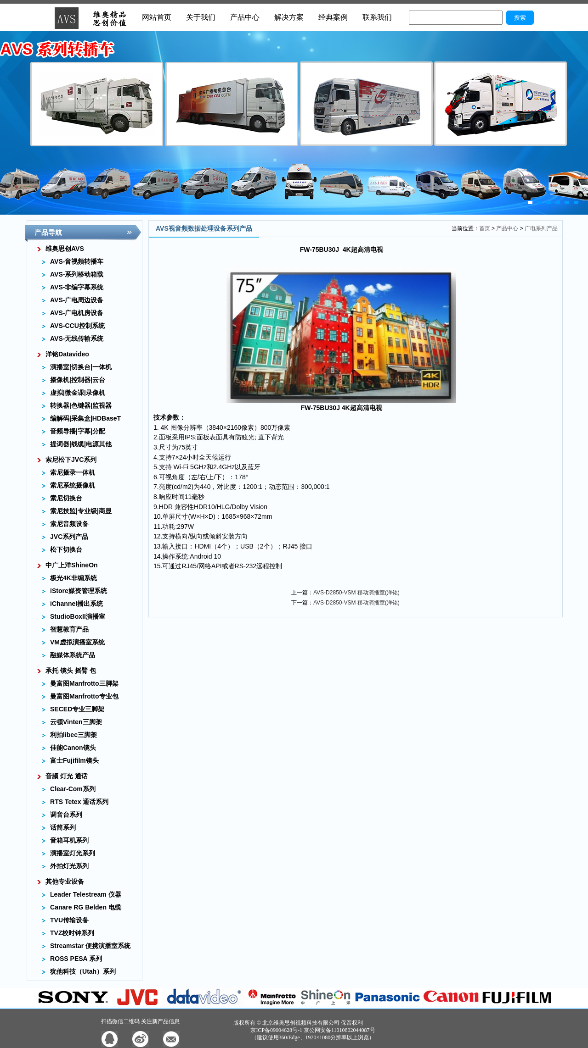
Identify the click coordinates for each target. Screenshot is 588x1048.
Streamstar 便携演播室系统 (90, 945)
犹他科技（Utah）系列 (83, 971)
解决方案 (289, 17)
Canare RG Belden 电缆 (85, 907)
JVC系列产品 (69, 536)
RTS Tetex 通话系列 (79, 801)
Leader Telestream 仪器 (85, 894)
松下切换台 (66, 549)
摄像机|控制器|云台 (77, 379)
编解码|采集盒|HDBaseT (85, 418)
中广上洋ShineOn (71, 565)
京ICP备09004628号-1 (276, 1030)
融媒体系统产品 (72, 655)
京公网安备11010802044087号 (339, 1030)
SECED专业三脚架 (77, 709)
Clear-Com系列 (73, 789)
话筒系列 (63, 827)
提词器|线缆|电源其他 (81, 444)
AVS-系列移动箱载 (76, 274)
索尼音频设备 (69, 523)
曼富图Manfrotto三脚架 (84, 683)
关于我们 (200, 17)
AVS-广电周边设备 (76, 300)
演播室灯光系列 (72, 853)
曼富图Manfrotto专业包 (84, 696)
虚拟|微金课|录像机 (77, 392)
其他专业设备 (64, 881)
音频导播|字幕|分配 (77, 431)
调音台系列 (66, 814)
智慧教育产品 (69, 629)
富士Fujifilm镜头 (74, 760)
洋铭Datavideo (67, 354)
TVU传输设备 (69, 920)
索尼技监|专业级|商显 (81, 511)
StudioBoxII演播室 (77, 616)
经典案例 (333, 17)
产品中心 (245, 17)
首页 (484, 228)
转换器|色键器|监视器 (81, 405)
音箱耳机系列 (69, 840)
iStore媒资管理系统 (78, 590)
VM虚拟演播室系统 (77, 642)
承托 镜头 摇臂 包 (70, 670)
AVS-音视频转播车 (76, 261)
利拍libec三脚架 (73, 734)
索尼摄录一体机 (72, 472)
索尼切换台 (66, 498)
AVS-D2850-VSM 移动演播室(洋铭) (356, 592)
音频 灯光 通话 (66, 776)
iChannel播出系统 (76, 603)
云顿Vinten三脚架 (76, 722)
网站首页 (156, 17)
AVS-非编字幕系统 (76, 287)
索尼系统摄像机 (72, 485)
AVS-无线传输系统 (76, 338)
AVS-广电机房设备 (76, 312)
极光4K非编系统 (73, 578)
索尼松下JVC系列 (70, 459)
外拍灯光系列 (69, 866)
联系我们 (377, 17)
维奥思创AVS (64, 248)
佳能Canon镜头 (73, 747)
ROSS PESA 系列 (76, 958)
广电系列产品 (541, 228)
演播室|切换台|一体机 (81, 367)
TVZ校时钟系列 (72, 933)
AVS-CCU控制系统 (77, 325)
